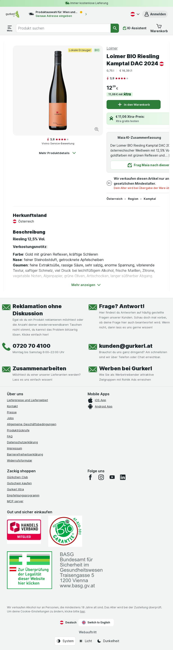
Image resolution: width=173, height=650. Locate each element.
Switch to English (96, 622)
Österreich (115, 198)
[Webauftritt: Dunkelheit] (108, 640)
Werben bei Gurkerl (125, 368)
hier (82, 611)
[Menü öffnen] (9, 28)
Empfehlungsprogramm (23, 495)
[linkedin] (122, 477)
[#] (29, 570)
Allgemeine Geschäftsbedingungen (31, 424)
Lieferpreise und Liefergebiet (27, 400)
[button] (155, 14)
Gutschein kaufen (19, 483)
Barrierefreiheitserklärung (25, 454)
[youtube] (112, 477)
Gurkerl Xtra (15, 489)
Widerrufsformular (19, 460)
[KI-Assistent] (134, 28)
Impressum (14, 448)
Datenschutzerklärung (22, 442)
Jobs (10, 418)
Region (133, 198)
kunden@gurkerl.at (126, 346)
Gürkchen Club (17, 477)
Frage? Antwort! (122, 306)
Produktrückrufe (18, 430)
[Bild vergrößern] (96, 129)
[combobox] (63, 28)
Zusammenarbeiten (39, 368)
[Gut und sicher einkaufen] (65, 531)
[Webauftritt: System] (65, 640)
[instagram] (101, 477)
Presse (12, 412)
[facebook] (90, 477)
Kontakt (12, 406)
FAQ (10, 436)
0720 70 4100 (31, 346)
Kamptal (150, 198)
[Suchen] (115, 28)
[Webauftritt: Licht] (85, 640)
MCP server (15, 501)
